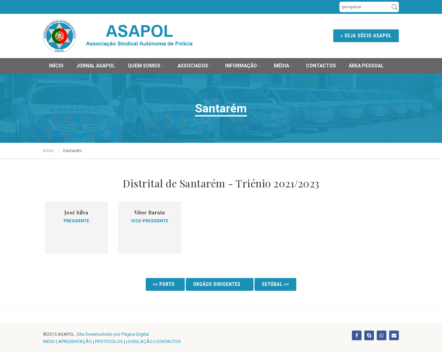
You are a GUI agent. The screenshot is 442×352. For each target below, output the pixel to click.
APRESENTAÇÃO (75, 341)
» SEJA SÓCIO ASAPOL (366, 35)
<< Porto (165, 284)
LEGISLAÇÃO (139, 341)
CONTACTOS (168, 341)
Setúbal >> (275, 284)
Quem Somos (146, 65)
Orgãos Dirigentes (219, 284)
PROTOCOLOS (109, 341)
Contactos (321, 65)
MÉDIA (283, 65)
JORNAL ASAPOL (95, 65)
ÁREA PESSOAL (366, 65)
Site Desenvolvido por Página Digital (113, 334)
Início (56, 65)
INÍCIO (49, 341)
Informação (243, 65)
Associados (194, 65)
